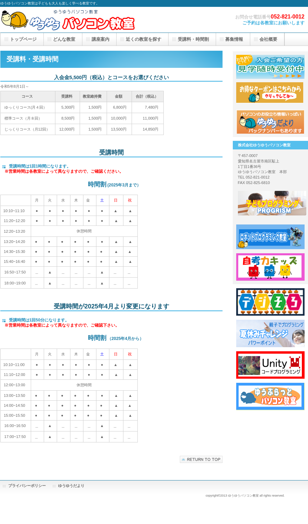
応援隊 (270, 94)
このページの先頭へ (201, 459)
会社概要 (268, 39)
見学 (270, 67)
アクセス (270, 122)
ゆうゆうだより (71, 486)
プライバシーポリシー (27, 486)
